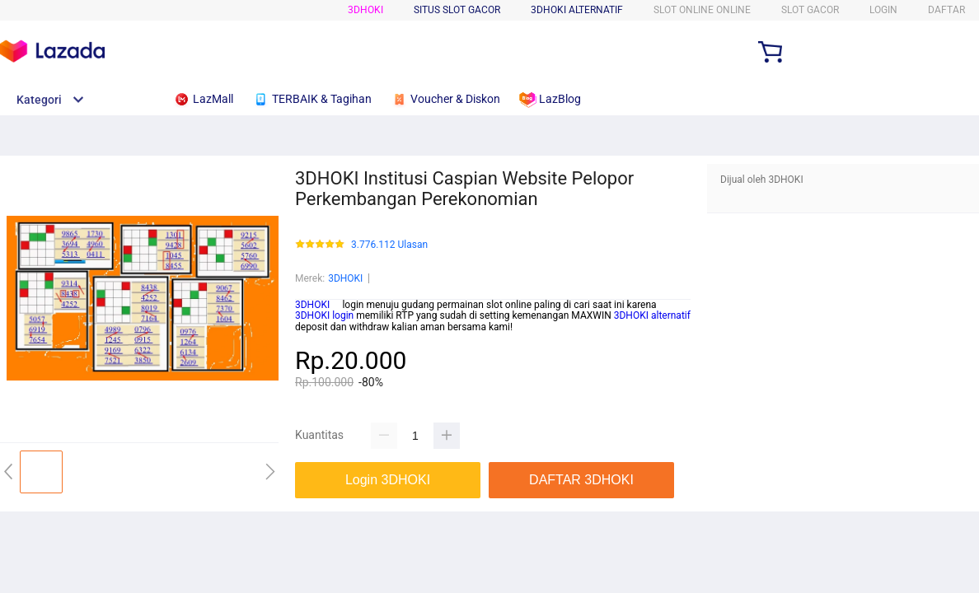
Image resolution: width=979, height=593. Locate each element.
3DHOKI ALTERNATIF (577, 10)
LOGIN (883, 10)
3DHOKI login (324, 315)
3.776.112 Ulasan (389, 245)
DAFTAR (946, 10)
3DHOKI (365, 10)
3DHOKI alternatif (652, 315)
